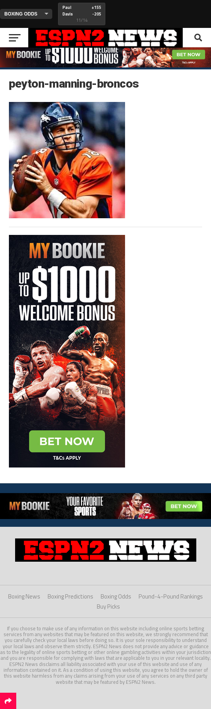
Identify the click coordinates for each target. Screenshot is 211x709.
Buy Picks (108, 606)
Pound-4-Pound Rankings (171, 596)
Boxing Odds (116, 596)
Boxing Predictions (70, 596)
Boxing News (24, 596)
